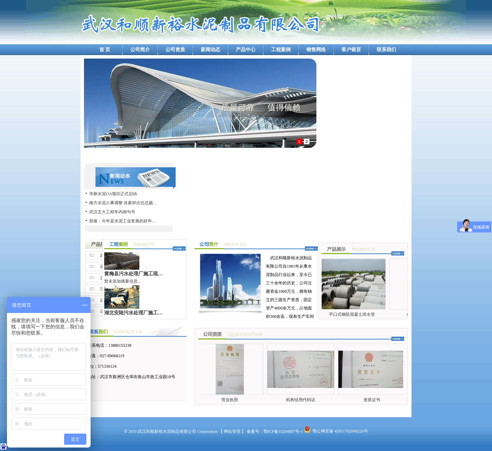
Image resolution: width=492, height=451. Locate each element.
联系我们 (386, 49)
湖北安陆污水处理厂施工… (133, 314)
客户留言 (351, 49)
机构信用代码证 (301, 399)
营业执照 (230, 399)
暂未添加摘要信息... (122, 283)
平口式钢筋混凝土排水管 (353, 314)
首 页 (104, 49)
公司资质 (175, 49)
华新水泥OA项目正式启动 (113, 193)
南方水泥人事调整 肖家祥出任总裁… (123, 202)
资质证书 (372, 399)
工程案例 (281, 49)
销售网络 (316, 49)
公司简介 (140, 49)
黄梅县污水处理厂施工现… (133, 275)
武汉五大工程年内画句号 (112, 211)
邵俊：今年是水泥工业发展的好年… (122, 221)
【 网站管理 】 (232, 431)
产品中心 (245, 49)
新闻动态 (210, 49)
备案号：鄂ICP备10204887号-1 (275, 431)
